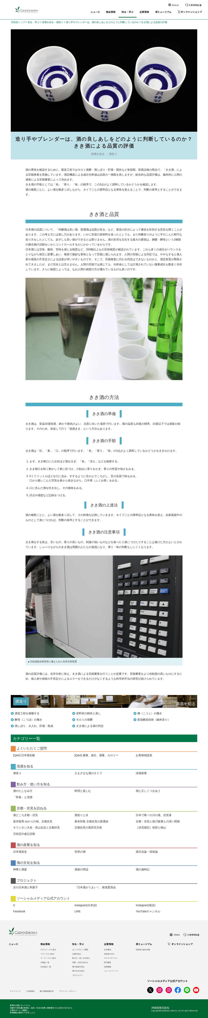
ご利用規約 (30, 991)
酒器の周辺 (81, 869)
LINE (78, 911)
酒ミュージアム (163, 11)
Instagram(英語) (145, 905)
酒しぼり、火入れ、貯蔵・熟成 (34, 725)
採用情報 (107, 966)
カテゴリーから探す (48, 949)
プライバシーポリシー (68, 991)
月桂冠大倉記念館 (24, 833)
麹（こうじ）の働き (149, 713)
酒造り (17, 773)
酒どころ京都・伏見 (25, 815)
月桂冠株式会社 (160, 1008)
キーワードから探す (48, 958)
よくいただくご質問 (80, 949)
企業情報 (144, 11)
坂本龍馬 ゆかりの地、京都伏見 (32, 821)
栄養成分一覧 (45, 966)
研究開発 (107, 962)
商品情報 (110, 11)
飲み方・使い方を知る (81, 958)
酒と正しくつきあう (148, 790)
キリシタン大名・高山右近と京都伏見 (36, 827)
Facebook (19, 911)
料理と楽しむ (83, 790)
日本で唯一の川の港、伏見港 (154, 815)
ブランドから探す (47, 954)
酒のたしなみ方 (22, 790)
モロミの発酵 (84, 719)
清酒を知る (76, 954)
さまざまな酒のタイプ (88, 773)
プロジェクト (77, 975)
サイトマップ (15, 991)
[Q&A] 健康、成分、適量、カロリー (96, 755)
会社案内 (107, 949)
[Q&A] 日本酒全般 (24, 755)
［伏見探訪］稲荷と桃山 (151, 827)
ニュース (95, 11)
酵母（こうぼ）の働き (28, 719)
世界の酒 (80, 851)
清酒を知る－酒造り (52, 22)
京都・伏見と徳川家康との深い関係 (158, 821)
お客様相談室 (144, 755)
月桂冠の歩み (109, 954)
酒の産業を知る (78, 966)
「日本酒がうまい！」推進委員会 (95, 887)
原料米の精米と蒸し (88, 713)
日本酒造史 (20, 851)
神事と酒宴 (20, 869)
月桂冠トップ (18, 22)
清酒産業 (141, 773)
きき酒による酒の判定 (90, 725)
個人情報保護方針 (47, 991)
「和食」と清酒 (22, 797)
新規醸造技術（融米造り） (153, 719)
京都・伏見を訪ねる (80, 962)
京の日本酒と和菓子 (25, 887)
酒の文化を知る (78, 971)
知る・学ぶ (127, 11)
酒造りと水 (81, 815)
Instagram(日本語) (86, 905)
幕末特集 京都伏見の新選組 (91, 821)
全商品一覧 (44, 962)
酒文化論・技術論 (147, 851)
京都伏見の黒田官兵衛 (88, 827)
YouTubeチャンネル (148, 911)
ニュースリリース (111, 971)
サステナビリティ (111, 958)
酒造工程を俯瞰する (27, 713)
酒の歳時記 (143, 869)
